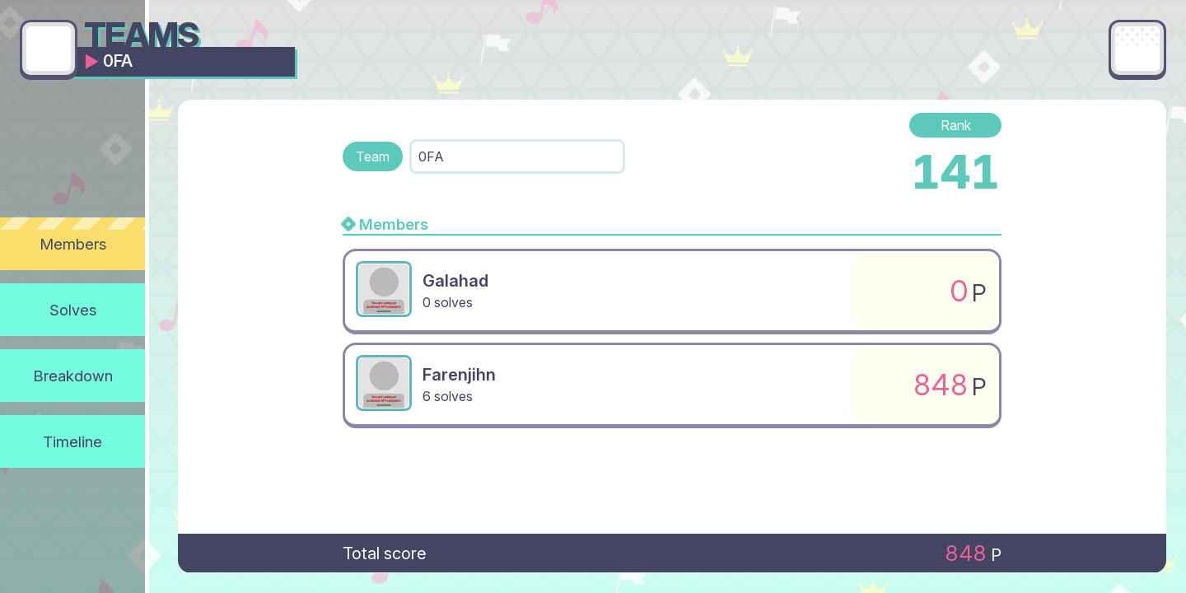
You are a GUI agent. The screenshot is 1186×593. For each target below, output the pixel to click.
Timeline (72, 441)
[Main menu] (1137, 48)
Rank (956, 125)
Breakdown (73, 376)
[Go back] (48, 48)
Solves (72, 310)
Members (73, 244)
